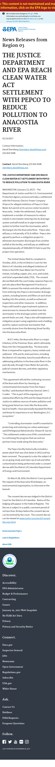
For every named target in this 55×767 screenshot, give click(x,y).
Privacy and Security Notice (17, 627)
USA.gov (7, 683)
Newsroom (8, 661)
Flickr (21, 742)
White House (9, 689)
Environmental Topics (12, 531)
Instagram (27, 742)
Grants (6, 605)
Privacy (6, 621)
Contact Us (8, 707)
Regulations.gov (11, 672)
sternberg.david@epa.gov (33, 149)
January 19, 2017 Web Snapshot (17, 21)
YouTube (15, 742)
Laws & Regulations (10, 537)
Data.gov (7, 645)
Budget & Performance (15, 594)
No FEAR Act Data (12, 616)
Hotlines (7, 712)
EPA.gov (31, 13)
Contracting (9, 599)
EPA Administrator (12, 588)
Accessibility (9, 583)
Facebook (4, 742)
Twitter (10, 742)
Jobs (4, 656)
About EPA (6, 544)
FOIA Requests (10, 718)
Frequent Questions (13, 723)
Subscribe (7, 678)
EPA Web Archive (33, 19)
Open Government (12, 667)
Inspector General (12, 650)
